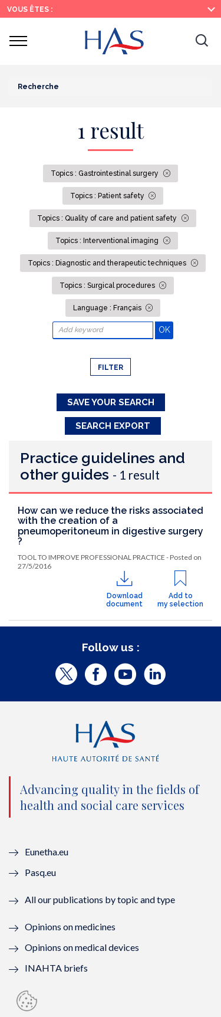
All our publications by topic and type (100, 899)
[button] (202, 41)
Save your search (110, 402)
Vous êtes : (29, 9)
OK (166, 329)
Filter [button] (110, 367)
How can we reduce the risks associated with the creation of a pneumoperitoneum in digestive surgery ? (110, 526)
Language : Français (108, 308)
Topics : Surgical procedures (108, 285)
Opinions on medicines (70, 926)
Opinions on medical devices (82, 947)
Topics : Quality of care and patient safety (108, 218)
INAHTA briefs (56, 967)
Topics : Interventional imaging (107, 241)
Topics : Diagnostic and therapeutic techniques (108, 263)
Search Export (112, 426)
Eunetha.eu (46, 851)
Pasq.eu (40, 872)
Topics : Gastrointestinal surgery (105, 173)
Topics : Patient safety (108, 196)
